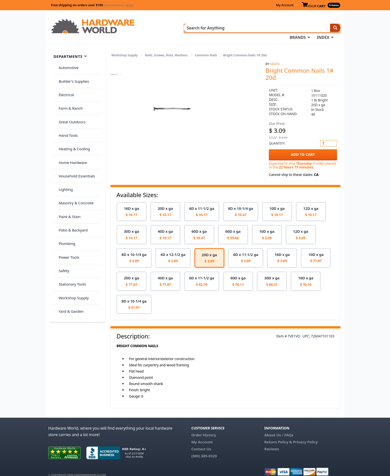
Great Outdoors (69, 97)
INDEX (218, 27)
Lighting (63, 147)
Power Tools (66, 196)
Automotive (66, 58)
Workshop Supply (124, 48)
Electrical (64, 78)
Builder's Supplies (71, 68)
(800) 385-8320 (204, 448)
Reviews (271, 441)
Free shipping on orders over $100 (92, 5)
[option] (131, 204)
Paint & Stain (67, 166)
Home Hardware (70, 127)
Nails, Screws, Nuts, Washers (166, 48)
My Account (284, 5)
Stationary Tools (70, 216)
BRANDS (193, 27)
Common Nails (206, 48)
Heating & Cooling (72, 117)
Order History (203, 427)
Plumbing (64, 186)
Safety (61, 206)
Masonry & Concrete (73, 157)
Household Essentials (74, 137)
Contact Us (201, 441)
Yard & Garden (68, 235)
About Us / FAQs (278, 427)
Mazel (275, 56)
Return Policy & (278, 434)
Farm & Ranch (68, 87)
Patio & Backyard (70, 176)
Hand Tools (66, 107)
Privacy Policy (305, 434)
